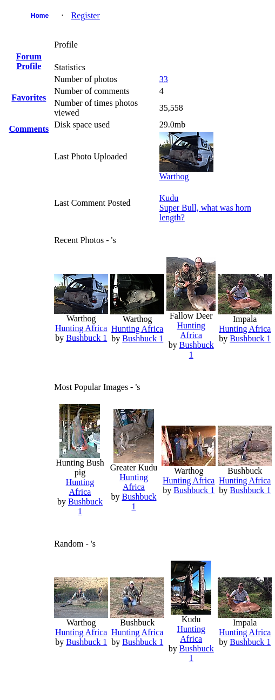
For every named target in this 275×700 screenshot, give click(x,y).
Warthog (174, 176)
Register (85, 15)
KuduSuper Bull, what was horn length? (205, 207)
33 (163, 79)
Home (40, 15)
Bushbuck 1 (86, 337)
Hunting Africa (81, 328)
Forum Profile (29, 61)
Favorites (28, 97)
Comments (29, 128)
